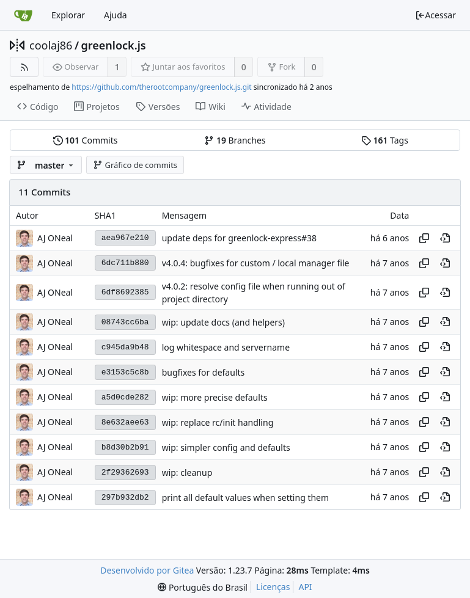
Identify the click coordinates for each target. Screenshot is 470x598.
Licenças (273, 587)
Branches (234, 140)
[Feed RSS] (24, 67)
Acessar (435, 15)
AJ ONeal (55, 238)
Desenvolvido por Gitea (147, 570)
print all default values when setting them (245, 497)
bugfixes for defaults (203, 372)
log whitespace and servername (226, 347)
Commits (85, 140)
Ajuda (115, 15)
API (305, 587)
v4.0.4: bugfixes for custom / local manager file (256, 263)
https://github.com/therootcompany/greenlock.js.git (161, 87)
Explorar (68, 15)
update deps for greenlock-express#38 (239, 238)
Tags (384, 140)
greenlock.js (113, 45)
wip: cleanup (187, 472)
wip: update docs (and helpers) (223, 322)
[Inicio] (23, 15)
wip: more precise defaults (215, 397)
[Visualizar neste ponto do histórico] (445, 238)
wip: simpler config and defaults (226, 447)
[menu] (203, 587)
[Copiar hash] (424, 238)
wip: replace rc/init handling (218, 422)
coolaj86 (50, 45)
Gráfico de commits (135, 164)
